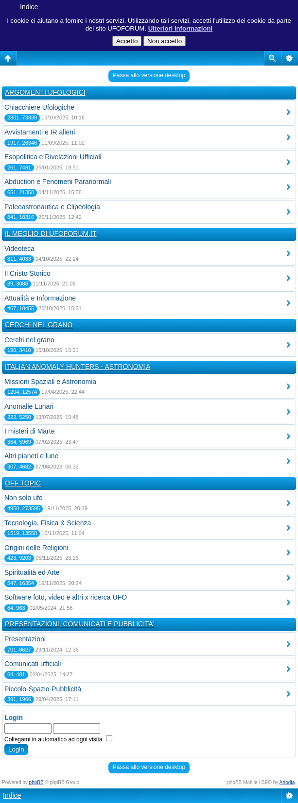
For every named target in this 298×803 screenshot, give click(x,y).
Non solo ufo (23, 498)
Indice (29, 7)
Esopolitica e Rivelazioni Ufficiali (53, 157)
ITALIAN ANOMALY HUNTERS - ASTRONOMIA (78, 366)
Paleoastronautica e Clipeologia (52, 207)
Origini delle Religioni (36, 548)
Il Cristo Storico (27, 273)
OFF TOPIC (23, 483)
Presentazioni (25, 639)
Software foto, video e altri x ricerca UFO (65, 597)
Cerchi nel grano (29, 340)
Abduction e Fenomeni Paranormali (57, 181)
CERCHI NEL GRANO (39, 325)
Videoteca (19, 248)
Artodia (287, 782)
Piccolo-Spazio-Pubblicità (42, 689)
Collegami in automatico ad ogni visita (58, 739)
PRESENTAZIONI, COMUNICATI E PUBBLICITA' (80, 624)
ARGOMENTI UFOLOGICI (45, 92)
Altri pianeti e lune (31, 456)
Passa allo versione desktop (149, 75)
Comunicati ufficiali (32, 664)
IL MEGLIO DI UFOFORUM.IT (51, 233)
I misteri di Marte (29, 431)
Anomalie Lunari (28, 406)
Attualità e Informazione (40, 298)
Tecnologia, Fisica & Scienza (47, 523)
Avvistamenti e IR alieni (39, 132)
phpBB (36, 782)
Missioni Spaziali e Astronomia (50, 381)
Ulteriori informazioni (180, 28)
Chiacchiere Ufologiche (39, 107)
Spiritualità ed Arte (32, 572)
